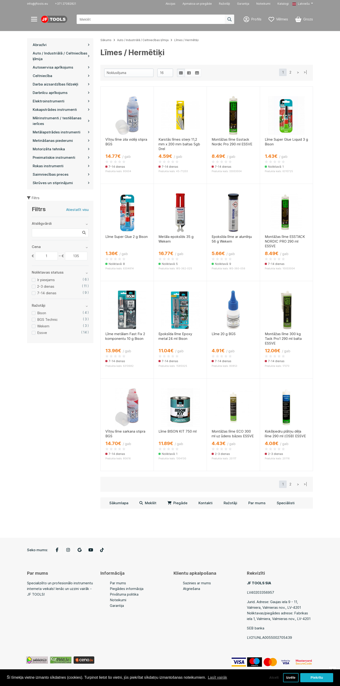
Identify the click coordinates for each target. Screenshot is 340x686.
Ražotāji (224, 3)
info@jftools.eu (37, 3)
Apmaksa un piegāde (197, 3)
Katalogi (283, 3)
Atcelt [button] (274, 677)
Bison (41, 313)
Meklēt (147, 503)
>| (305, 72)
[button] (302, 4)
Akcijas (170, 3)
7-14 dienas (46, 293)
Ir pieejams (46, 280)
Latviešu (301, 3)
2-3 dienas (45, 286)
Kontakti (205, 503)
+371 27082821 (65, 3)
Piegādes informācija (126, 588)
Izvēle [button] (290, 677)
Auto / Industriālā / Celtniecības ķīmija (143, 40)
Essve (42, 332)
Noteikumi (263, 3)
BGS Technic (47, 319)
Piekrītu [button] (317, 677)
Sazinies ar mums (197, 583)
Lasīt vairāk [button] (217, 677)
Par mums (256, 503)
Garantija (243, 3)
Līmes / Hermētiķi (186, 40)
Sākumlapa (118, 503)
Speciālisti (286, 503)
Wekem (43, 326)
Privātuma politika (124, 594)
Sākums (105, 40)
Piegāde (177, 503)
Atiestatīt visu (77, 209)
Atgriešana (191, 588)
